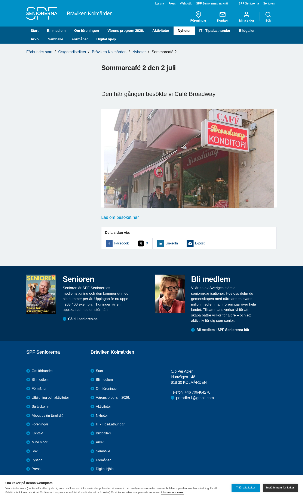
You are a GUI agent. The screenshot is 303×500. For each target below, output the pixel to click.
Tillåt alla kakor (245, 487)
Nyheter (184, 31)
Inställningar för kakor (280, 487)
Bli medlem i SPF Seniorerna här (222, 330)
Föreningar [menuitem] (198, 16)
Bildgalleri (247, 31)
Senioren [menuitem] (269, 3)
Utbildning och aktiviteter (50, 397)
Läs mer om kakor (172, 492)
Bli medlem (56, 31)
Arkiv (35, 39)
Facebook (121, 243)
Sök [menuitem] (268, 16)
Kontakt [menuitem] (222, 16)
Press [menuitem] (172, 3)
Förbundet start (39, 52)
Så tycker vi (40, 406)
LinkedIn (171, 243)
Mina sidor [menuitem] (246, 16)
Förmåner (80, 39)
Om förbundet (42, 371)
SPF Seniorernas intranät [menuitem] (212, 3)
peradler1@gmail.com (195, 398)
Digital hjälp (106, 39)
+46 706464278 (197, 392)
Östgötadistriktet (72, 52)
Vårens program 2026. (125, 31)
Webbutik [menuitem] (186, 3)
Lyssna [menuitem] (159, 3)
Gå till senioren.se (83, 319)
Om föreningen (86, 31)
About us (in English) (47, 415)
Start (35, 31)
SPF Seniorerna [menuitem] (249, 3)
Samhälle (55, 39)
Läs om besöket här (120, 217)
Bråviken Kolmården (109, 52)
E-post (200, 243)
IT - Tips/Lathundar (214, 31)
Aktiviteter (160, 31)
